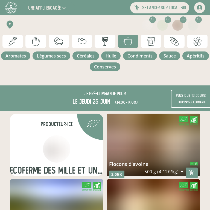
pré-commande (102, 93)
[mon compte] (199, 7)
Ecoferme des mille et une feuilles (56, 170)
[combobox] (163, 171)
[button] (47, 8)
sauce (170, 56)
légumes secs (51, 56)
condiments (140, 56)
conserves (105, 67)
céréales (86, 56)
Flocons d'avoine (128, 164)
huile (111, 56)
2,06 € (116, 174)
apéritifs (196, 56)
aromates (15, 56)
